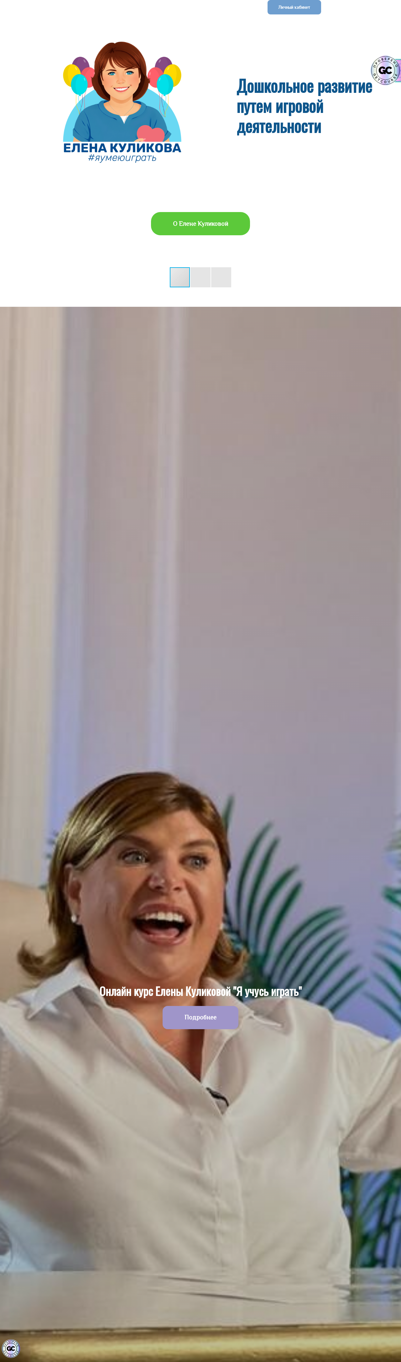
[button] (180, 277)
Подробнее (200, 1017)
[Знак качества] (11, 1348)
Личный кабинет (294, 7)
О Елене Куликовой (200, 223)
